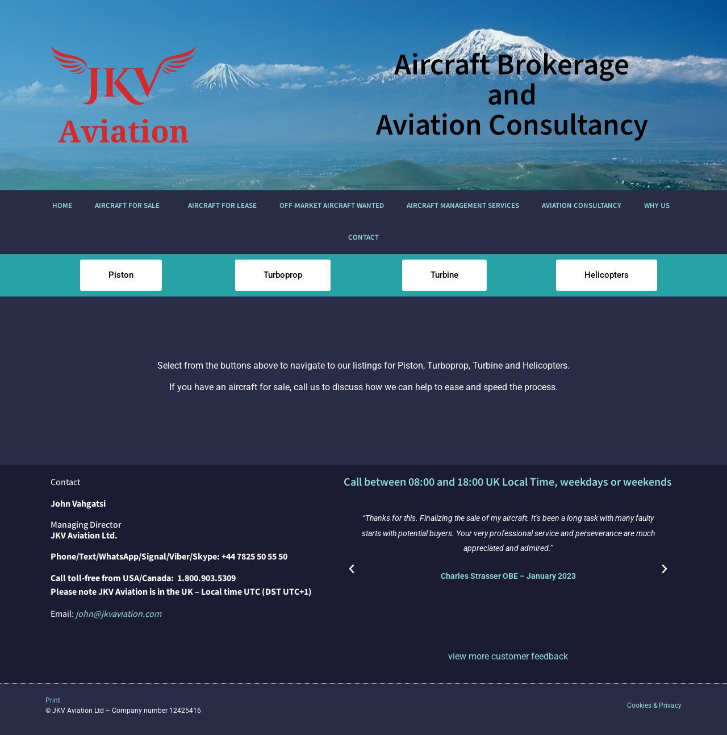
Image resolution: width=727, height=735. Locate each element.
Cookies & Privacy (654, 705)
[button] (351, 569)
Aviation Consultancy (581, 206)
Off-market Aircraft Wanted (331, 206)
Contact (363, 238)
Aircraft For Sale (130, 206)
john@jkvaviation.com (118, 614)
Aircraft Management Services (463, 206)
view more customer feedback (508, 656)
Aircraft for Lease (222, 206)
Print (52, 700)
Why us (659, 206)
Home (62, 206)
